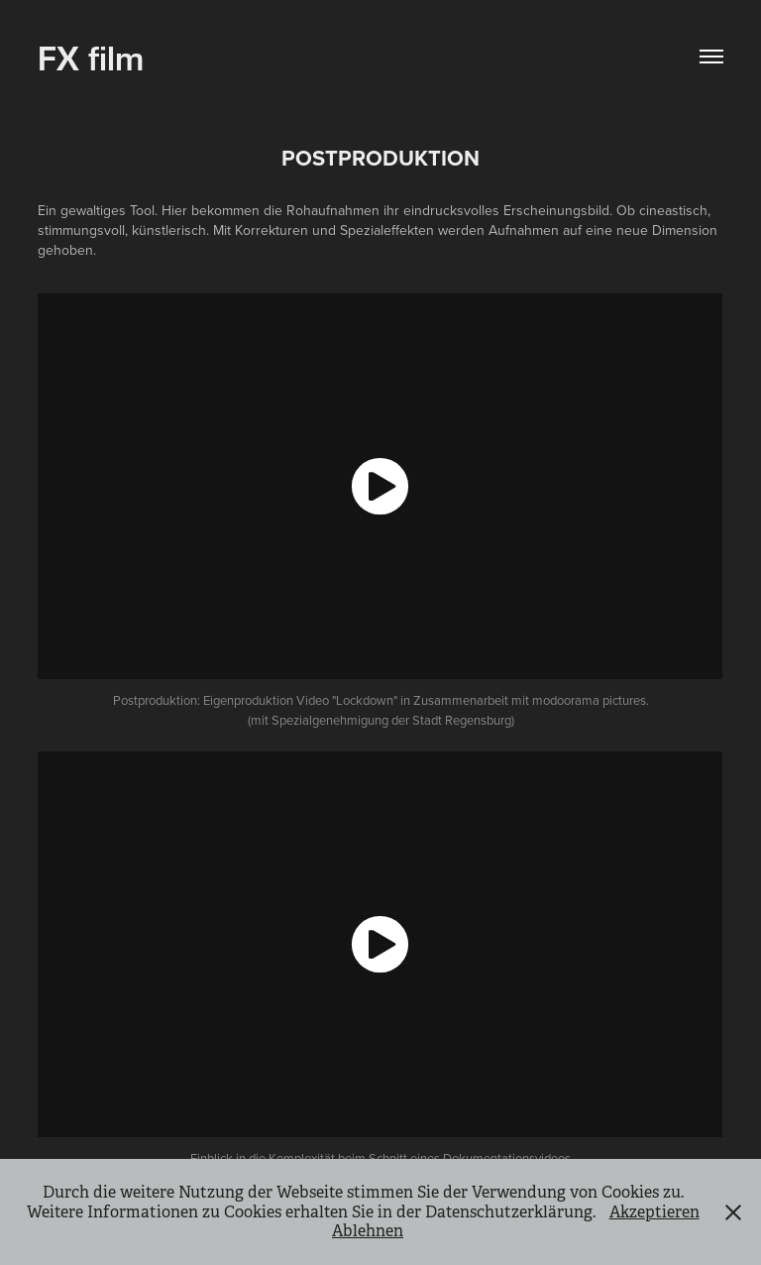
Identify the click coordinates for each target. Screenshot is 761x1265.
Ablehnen (367, 1230)
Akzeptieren (654, 1212)
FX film (91, 56)
